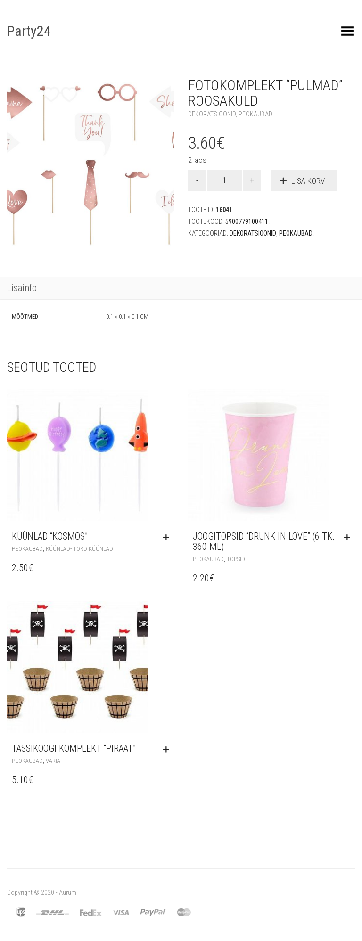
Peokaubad (255, 114)
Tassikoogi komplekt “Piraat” (74, 748)
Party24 (29, 31)
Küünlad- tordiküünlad (79, 548)
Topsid (236, 559)
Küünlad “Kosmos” (50, 536)
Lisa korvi (309, 181)
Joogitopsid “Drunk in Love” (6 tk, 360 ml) (263, 541)
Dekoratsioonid (212, 114)
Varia (53, 760)
